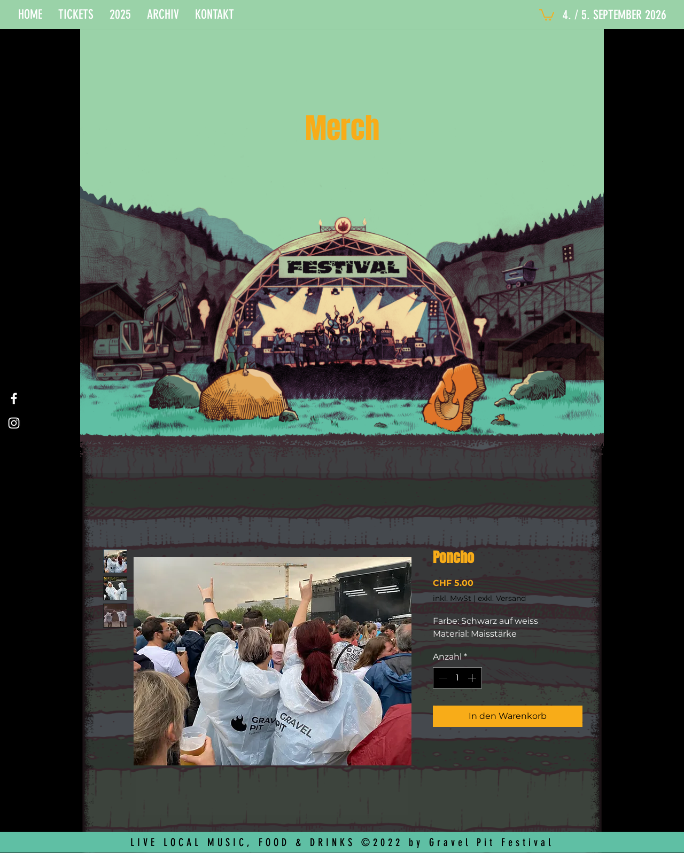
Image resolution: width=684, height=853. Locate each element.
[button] (76, 14)
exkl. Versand (502, 598)
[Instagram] (13, 423)
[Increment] (472, 678)
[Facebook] (13, 398)
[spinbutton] (457, 678)
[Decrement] (441, 678)
